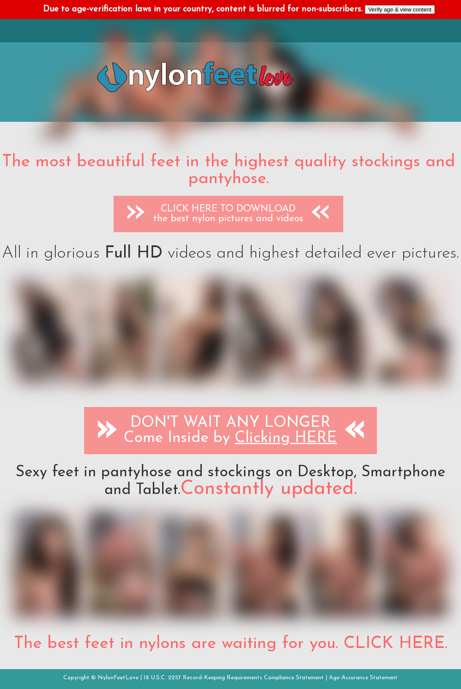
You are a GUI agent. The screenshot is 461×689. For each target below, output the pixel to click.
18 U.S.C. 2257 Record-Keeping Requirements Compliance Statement (234, 678)
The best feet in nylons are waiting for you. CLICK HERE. (230, 643)
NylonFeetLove (118, 678)
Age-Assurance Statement (363, 678)
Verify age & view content (399, 9)
